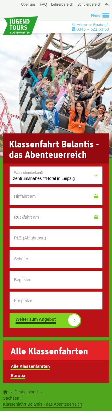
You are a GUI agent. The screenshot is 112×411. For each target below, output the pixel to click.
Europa (18, 375)
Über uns (28, 4)
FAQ (43, 4)
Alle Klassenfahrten (30, 366)
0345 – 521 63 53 (92, 29)
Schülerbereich (89, 4)
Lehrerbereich (62, 4)
